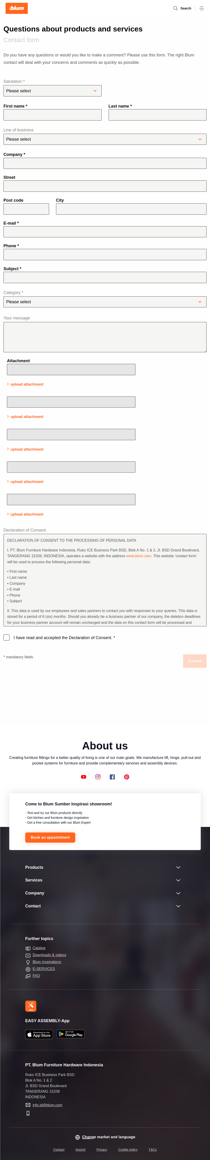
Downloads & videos (49, 955)
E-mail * (11, 223)
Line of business (105, 136)
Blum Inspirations (47, 962)
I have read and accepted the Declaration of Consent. (64, 637)
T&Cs (153, 1149)
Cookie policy (128, 1149)
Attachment (18, 361)
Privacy (102, 1149)
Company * (14, 154)
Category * (105, 299)
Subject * (12, 268)
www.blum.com (138, 556)
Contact (58, 1149)
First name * (15, 106)
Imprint (80, 1149)
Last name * (120, 106)
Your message (16, 318)
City (60, 200)
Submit (195, 661)
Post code (13, 200)
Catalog (39, 948)
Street (9, 177)
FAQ (36, 976)
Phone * (11, 246)
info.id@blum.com (47, 1105)
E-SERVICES (44, 969)
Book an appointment (50, 837)
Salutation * (52, 87)
